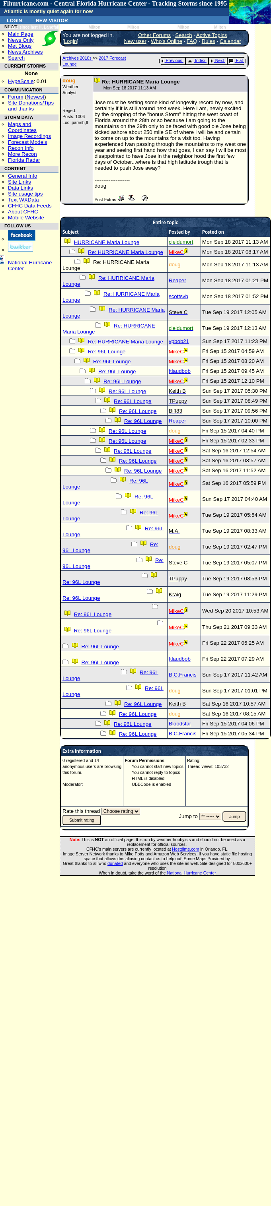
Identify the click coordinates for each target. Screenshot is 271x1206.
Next (217, 60)
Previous (171, 60)
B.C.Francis (183, 675)
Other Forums (154, 35)
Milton (94, 27)
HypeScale (20, 81)
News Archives (25, 52)
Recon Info (20, 148)
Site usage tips (25, 194)
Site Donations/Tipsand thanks (31, 106)
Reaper (177, 280)
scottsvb (178, 296)
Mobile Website (26, 218)
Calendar (230, 41)
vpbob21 (179, 341)
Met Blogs (19, 46)
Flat (236, 60)
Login (14, 20)
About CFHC (23, 212)
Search (16, 58)
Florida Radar (24, 160)
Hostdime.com (185, 849)
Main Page (20, 34)
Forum (15, 97)
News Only (20, 40)
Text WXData (23, 200)
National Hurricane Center (191, 873)
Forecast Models (27, 142)
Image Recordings (29, 136)
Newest (35, 97)
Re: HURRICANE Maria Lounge (125, 252)
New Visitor (52, 20)
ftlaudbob (180, 371)
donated (115, 863)
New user (135, 41)
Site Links (19, 182)
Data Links (20, 188)
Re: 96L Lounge (106, 352)
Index (196, 60)
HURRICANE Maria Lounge (106, 242)
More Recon (22, 154)
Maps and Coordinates (22, 127)
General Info (22, 176)
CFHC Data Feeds (30, 206)
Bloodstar (180, 724)
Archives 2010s (77, 58)
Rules (208, 41)
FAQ (192, 41)
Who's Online (166, 41)
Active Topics (211, 35)
